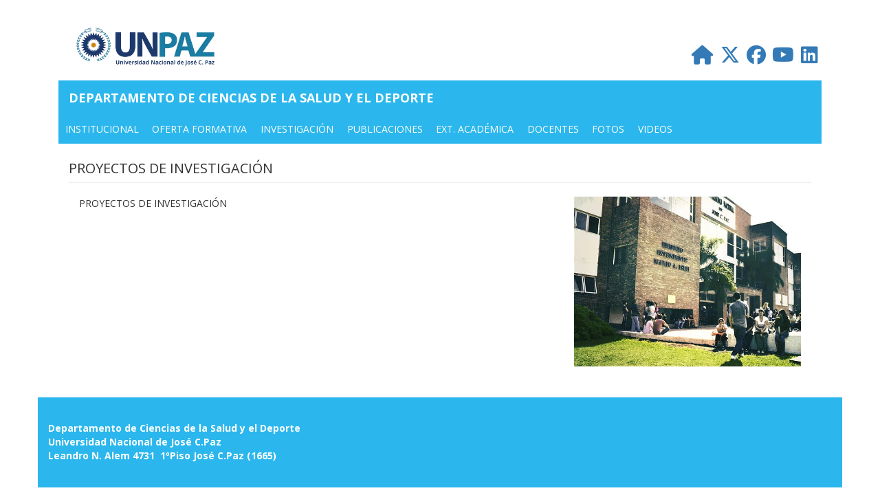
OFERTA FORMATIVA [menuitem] (199, 128)
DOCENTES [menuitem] (553, 128)
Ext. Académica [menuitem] (475, 128)
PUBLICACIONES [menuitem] (385, 128)
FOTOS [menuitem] (608, 128)
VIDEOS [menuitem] (655, 128)
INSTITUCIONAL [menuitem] (102, 128)
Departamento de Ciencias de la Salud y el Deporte (251, 97)
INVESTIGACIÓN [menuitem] (297, 128)
